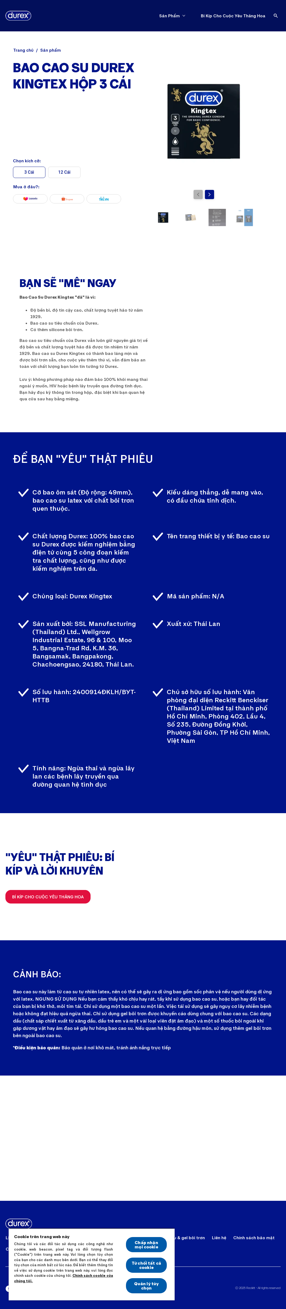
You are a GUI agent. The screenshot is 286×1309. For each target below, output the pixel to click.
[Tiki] (104, 198)
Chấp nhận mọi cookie (146, 1244)
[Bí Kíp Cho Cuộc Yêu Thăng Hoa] (233, 15)
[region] (92, 1264)
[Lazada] (30, 198)
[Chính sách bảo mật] (254, 1237)
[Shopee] (67, 198)
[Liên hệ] (219, 1237)
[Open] (276, 16)
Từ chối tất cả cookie (146, 1265)
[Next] (209, 194)
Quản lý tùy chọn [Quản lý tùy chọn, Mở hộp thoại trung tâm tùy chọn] (146, 1285)
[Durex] (18, 16)
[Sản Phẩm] (169, 15)
